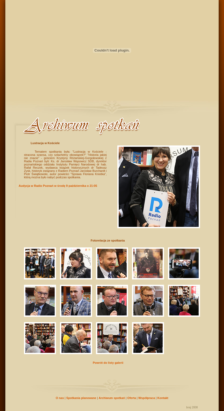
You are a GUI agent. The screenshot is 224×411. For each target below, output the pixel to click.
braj (188, 407)
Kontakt (162, 398)
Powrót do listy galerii (108, 362)
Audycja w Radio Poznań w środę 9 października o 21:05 (58, 185)
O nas (60, 398)
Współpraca (146, 398)
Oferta (131, 398)
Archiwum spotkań (112, 398)
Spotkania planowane (81, 398)
